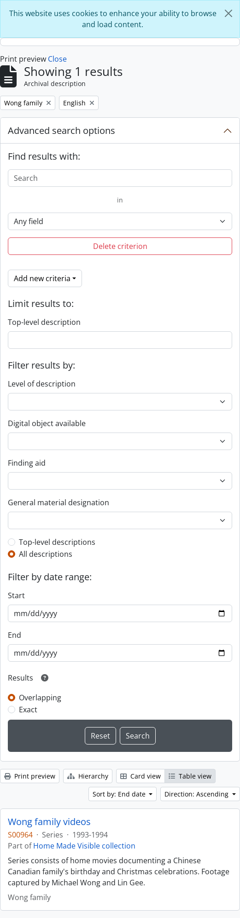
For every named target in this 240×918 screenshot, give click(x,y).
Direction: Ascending (197, 794)
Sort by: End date (120, 794)
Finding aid (27, 463)
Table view (190, 776)
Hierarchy (87, 776)
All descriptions (45, 554)
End (14, 635)
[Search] (120, 178)
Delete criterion (120, 246)
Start (16, 595)
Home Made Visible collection (84, 846)
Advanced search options (61, 130)
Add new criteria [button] (42, 278)
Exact (28, 709)
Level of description (42, 384)
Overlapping (40, 698)
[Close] (228, 13)
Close (57, 59)
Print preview (29, 776)
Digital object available (47, 423)
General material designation (58, 502)
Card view (140, 776)
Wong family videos (49, 821)
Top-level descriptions (57, 542)
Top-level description (44, 322)
